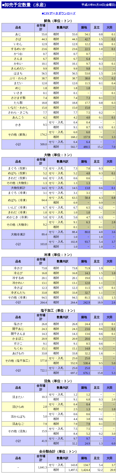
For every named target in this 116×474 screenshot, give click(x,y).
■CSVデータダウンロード (59, 13)
